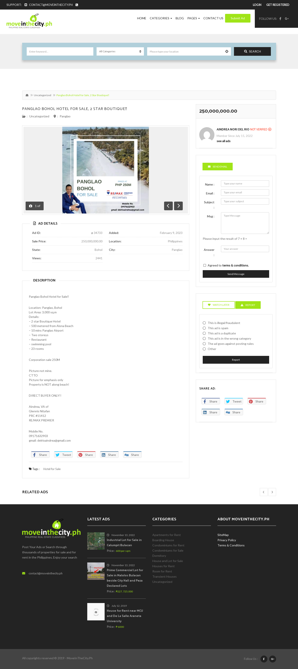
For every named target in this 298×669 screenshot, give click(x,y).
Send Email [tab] (217, 166)
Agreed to (228, 265)
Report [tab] (248, 305)
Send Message (235, 274)
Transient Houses (164, 576)
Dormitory (159, 555)
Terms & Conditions (231, 545)
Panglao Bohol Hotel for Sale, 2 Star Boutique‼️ (74, 109)
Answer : (209, 252)
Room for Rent (162, 571)
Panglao (65, 116)
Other (212, 349)
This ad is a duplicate (222, 333)
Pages (193, 18)
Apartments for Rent (166, 535)
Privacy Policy (226, 540)
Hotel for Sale (52, 469)
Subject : (209, 204)
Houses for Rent (163, 566)
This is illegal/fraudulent (224, 323)
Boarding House (163, 540)
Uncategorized (42, 95)
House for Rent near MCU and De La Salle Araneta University (125, 616)
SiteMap (223, 535)
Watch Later (218, 304)
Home (141, 18)
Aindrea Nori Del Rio (233, 129)
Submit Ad (238, 18)
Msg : (210, 216)
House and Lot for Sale (167, 561)
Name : (209, 184)
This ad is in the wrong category (229, 338)
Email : (210, 193)
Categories (161, 18)
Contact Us (213, 18)
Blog (180, 18)
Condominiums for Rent (168, 545)
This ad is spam (218, 328)
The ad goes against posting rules (231, 343)
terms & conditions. (235, 265)
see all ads (223, 141)
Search (252, 51)
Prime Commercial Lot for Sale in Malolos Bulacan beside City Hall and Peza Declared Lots (125, 578)
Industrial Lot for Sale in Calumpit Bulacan (124, 543)
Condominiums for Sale (167, 550)
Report (236, 359)
